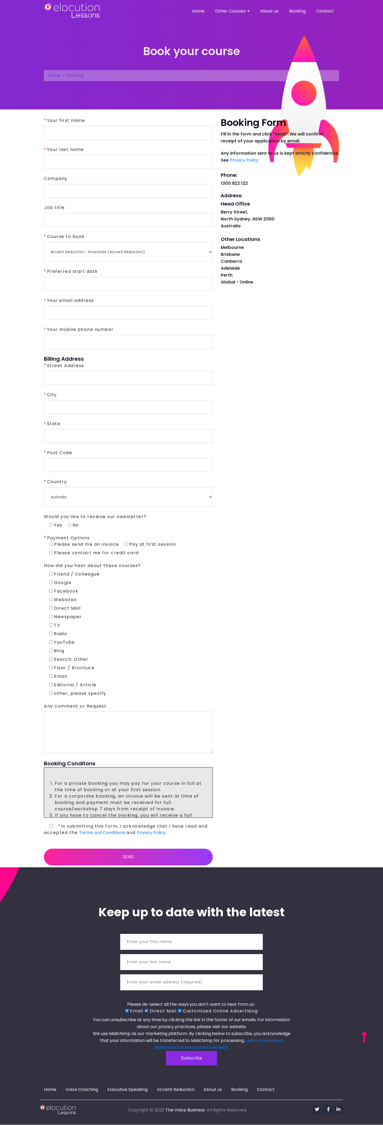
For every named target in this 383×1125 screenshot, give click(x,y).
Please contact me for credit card (94, 553)
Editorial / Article (73, 685)
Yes (56, 525)
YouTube (62, 642)
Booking (297, 11)
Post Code (59, 453)
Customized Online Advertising (218, 1011)
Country (57, 482)
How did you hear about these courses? (92, 565)
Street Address (65, 366)
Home (198, 11)
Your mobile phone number (80, 329)
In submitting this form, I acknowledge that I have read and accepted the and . (125, 829)
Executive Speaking (128, 1090)
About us (269, 11)
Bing (56, 651)
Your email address (70, 300)
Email (58, 676)
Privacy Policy (151, 833)
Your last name (65, 149)
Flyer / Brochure (71, 668)
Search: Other (69, 659)
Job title (54, 207)
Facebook (63, 591)
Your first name (66, 120)
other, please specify (77, 693)
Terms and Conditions (102, 833)
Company (56, 178)
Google (60, 583)
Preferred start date (72, 271)
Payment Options (68, 538)
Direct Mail (65, 608)
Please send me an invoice (84, 544)
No (73, 525)
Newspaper (65, 617)
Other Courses (232, 11)
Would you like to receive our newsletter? (95, 517)
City (52, 395)
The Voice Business (185, 1110)
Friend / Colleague (74, 574)
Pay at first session (150, 544)
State (54, 424)
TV (54, 625)
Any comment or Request (75, 706)
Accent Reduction (176, 1090)
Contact (325, 11)
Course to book (66, 236)
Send (128, 857)
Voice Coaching (82, 1090)
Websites (63, 600)
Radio (58, 634)
